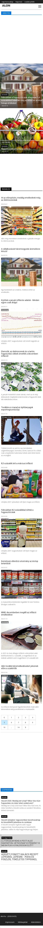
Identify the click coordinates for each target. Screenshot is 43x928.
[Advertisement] (21, 38)
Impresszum (9, 922)
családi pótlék (29, 2)
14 (18, 727)
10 (4, 727)
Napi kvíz (18, 2)
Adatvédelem (36, 922)
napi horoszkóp (7, 2)
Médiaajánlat (23, 922)
